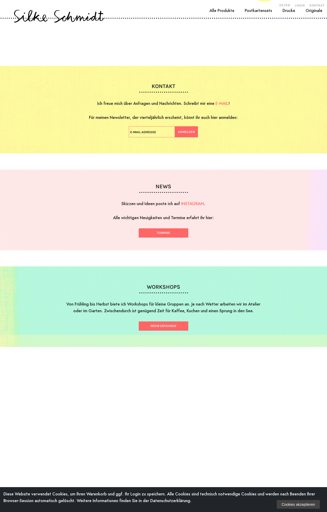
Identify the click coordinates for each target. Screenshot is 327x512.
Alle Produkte (221, 57)
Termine (163, 233)
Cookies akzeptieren (298, 504)
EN (288, 5)
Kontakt (317, 5)
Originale (314, 57)
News (242, 40)
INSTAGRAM (192, 203)
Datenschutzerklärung (170, 500)
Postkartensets (258, 57)
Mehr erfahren (163, 326)
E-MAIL (221, 103)
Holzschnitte (91, 40)
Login (300, 5)
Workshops (211, 40)
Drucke (289, 57)
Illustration (173, 40)
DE (281, 5)
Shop (264, 40)
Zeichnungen (132, 40)
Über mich (53, 40)
